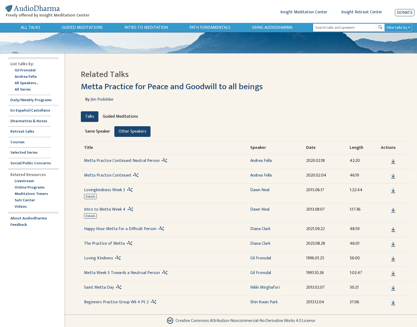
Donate (404, 12)
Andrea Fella (26, 77)
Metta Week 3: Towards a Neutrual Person (122, 272)
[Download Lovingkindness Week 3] (393, 191)
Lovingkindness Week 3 (104, 190)
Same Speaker (97, 131)
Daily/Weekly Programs (33, 100)
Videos (23, 207)
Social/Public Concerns (30, 163)
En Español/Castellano (30, 111)
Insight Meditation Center (303, 12)
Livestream (24, 181)
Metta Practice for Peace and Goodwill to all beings (172, 87)
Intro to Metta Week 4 (105, 209)
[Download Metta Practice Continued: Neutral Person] (393, 162)
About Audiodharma (28, 218)
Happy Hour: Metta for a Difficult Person (120, 228)
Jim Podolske (102, 99)
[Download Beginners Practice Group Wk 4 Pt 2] (393, 303)
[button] (385, 161)
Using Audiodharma (272, 27)
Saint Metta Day (99, 287)
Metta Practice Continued (107, 175)
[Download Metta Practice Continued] (393, 176)
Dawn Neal (259, 190)
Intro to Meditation (146, 27)
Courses (17, 142)
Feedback (18, 225)
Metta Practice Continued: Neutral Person (122, 160)
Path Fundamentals (209, 27)
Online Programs (29, 188)
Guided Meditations (82, 27)
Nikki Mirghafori (265, 287)
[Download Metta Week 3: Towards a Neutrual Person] (393, 274)
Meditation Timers (31, 194)
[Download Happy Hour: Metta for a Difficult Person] (393, 230)
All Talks (30, 27)
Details (90, 196)
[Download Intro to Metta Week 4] (393, 210)
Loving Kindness (98, 258)
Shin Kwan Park (264, 302)
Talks (89, 116)
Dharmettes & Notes (28, 121)
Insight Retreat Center (361, 12)
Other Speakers (132, 131)
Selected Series (27, 153)
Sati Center (25, 200)
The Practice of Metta (104, 243)
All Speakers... (26, 83)
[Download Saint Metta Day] (393, 288)
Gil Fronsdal (25, 70)
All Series (23, 90)
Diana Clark (260, 228)
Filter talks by (397, 27)
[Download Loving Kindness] (393, 259)
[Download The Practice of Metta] (393, 244)
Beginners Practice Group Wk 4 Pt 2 (116, 302)
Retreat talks (22, 132)
